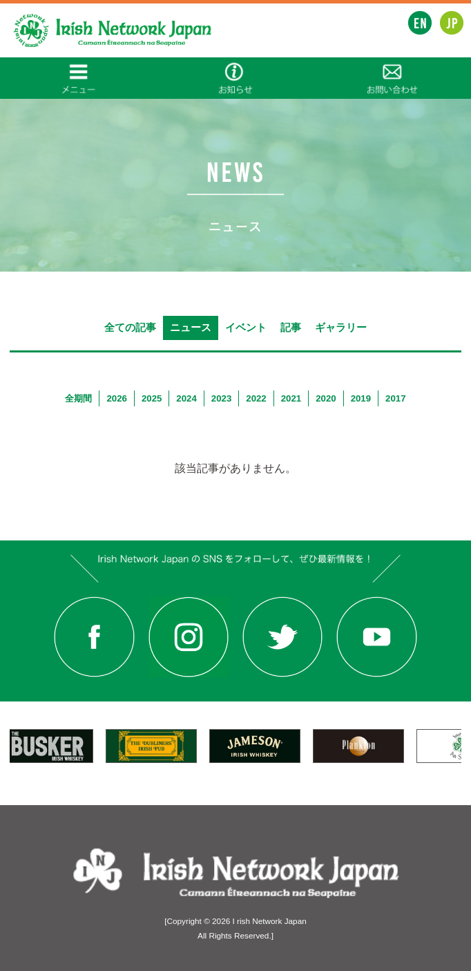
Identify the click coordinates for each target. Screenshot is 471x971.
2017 (395, 398)
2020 (326, 398)
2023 (221, 398)
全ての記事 (130, 327)
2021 (291, 398)
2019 (361, 398)
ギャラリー (341, 327)
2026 (116, 398)
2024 (186, 398)
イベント (246, 327)
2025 (152, 398)
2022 (256, 398)
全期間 (78, 398)
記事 (290, 327)
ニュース (190, 327)
